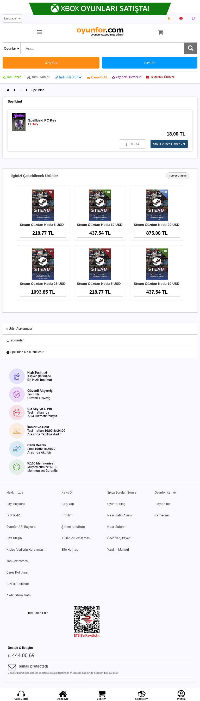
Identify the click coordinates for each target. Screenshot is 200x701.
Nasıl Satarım (117, 527)
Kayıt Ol (66, 492)
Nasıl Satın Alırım (119, 515)
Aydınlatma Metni (19, 595)
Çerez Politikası (17, 572)
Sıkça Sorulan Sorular (122, 492)
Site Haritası (70, 549)
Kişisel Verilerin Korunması (25, 549)
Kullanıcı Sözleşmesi (75, 538)
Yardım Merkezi (118, 549)
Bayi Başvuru (16, 504)
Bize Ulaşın (14, 538)
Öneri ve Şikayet (118, 538)
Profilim (67, 515)
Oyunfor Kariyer (166, 492)
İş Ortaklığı (14, 515)
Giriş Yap (67, 504)
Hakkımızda (15, 492)
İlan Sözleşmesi (17, 561)
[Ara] (190, 48)
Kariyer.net (162, 515)
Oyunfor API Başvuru (21, 527)
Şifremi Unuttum (73, 527)
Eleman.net (163, 504)
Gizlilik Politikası (18, 584)
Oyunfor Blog (116, 504)
